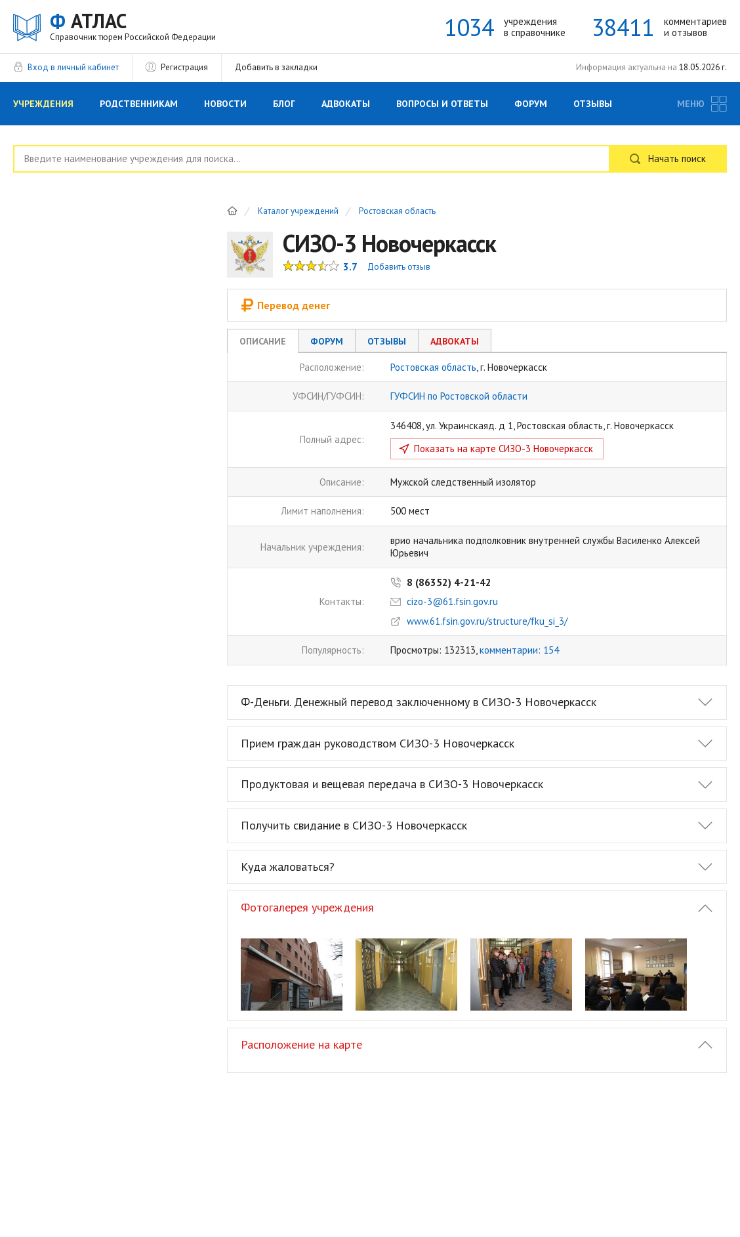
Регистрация (184, 67)
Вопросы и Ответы (442, 104)
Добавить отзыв (398, 266)
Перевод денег (285, 305)
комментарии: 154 (519, 650)
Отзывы (592, 104)
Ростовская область (397, 212)
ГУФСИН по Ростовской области (458, 396)
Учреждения (43, 104)
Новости (225, 104)
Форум (530, 104)
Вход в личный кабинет (73, 67)
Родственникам (139, 104)
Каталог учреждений (298, 212)
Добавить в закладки (276, 67)
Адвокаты (345, 104)
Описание (262, 341)
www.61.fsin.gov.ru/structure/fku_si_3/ (487, 621)
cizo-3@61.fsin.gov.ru (452, 601)
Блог (284, 104)
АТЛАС (133, 26)
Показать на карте (503, 448)
